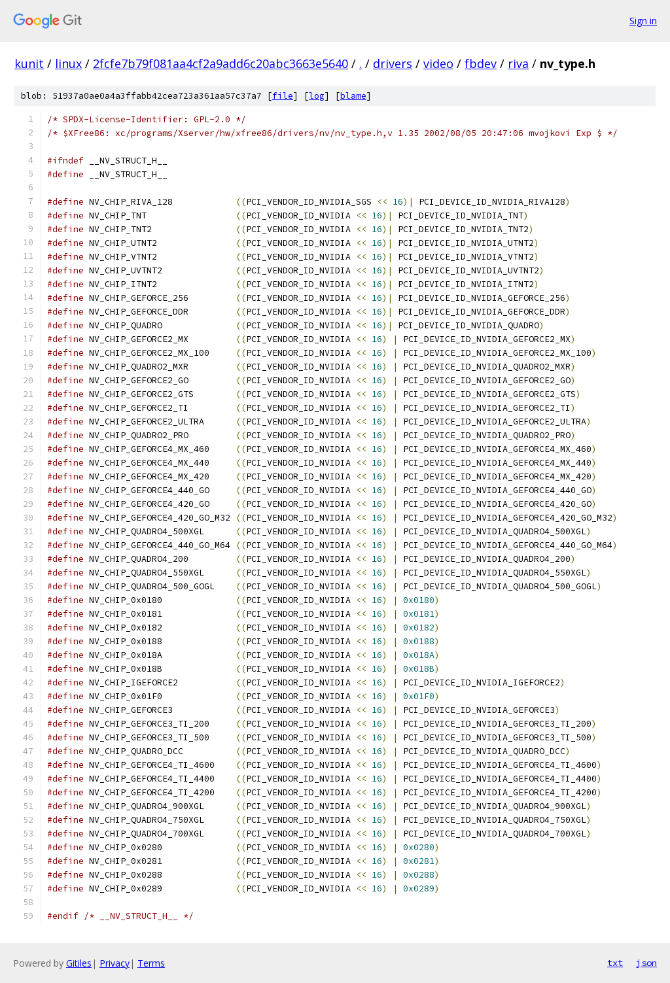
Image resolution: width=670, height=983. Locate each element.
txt (615, 963)
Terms (151, 963)
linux (68, 63)
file (282, 95)
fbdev (481, 63)
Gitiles (79, 963)
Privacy (114, 963)
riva (518, 63)
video (438, 63)
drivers (392, 63)
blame (353, 95)
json (646, 963)
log (317, 95)
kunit (29, 63)
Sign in (643, 20)
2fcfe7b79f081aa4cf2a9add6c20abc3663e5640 (220, 63)
